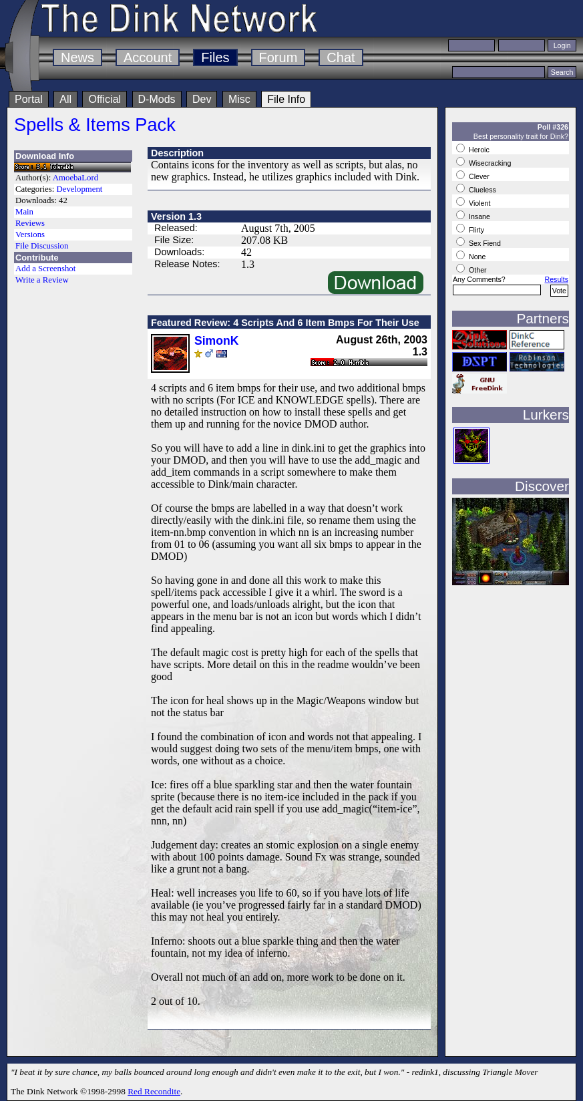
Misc (239, 99)
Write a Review (42, 280)
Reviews (30, 223)
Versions (30, 234)
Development (79, 189)
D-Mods (157, 99)
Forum (278, 57)
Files (215, 57)
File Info (286, 99)
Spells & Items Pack (95, 124)
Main (24, 211)
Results (556, 279)
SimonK (216, 340)
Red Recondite (154, 1091)
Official (104, 99)
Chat (341, 57)
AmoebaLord (75, 177)
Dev (201, 99)
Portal (29, 99)
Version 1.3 (176, 216)
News (77, 57)
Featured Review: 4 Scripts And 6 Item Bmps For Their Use (285, 322)
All (65, 99)
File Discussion (41, 246)
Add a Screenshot (45, 268)
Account (148, 57)
